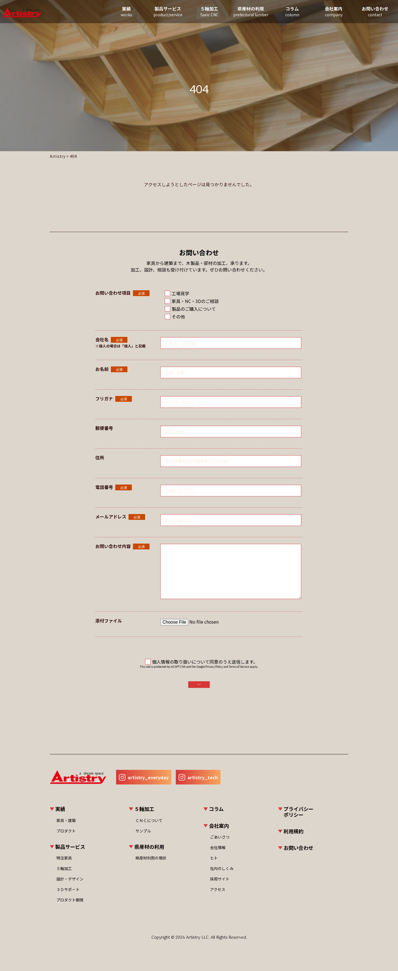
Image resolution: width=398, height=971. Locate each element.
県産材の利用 (242, 12)
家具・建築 (66, 828)
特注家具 (64, 866)
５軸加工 (200, 12)
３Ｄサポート (68, 897)
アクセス (217, 897)
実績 (117, 12)
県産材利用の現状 (150, 866)
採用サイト (219, 887)
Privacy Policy (214, 666)
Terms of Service (239, 666)
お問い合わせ (366, 12)
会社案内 (324, 12)
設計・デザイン (69, 887)
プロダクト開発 (69, 908)
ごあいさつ (219, 845)
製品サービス (159, 12)
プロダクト (66, 839)
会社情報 (218, 855)
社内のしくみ (222, 876)
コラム (283, 12)
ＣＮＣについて (149, 828)
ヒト (214, 866)
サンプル (143, 839)
